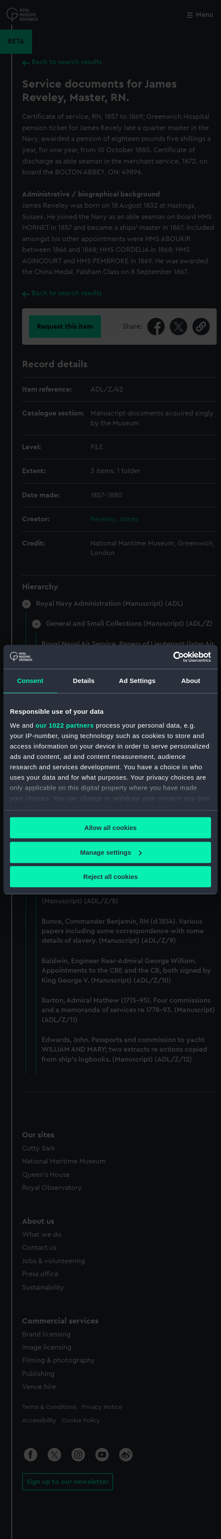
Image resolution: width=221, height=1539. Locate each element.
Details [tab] (83, 680)
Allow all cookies (110, 827)
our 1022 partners (65, 725)
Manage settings (111, 852)
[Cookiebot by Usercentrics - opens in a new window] (173, 657)
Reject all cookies (110, 876)
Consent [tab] (30, 680)
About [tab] (190, 680)
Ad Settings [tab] (137, 680)
